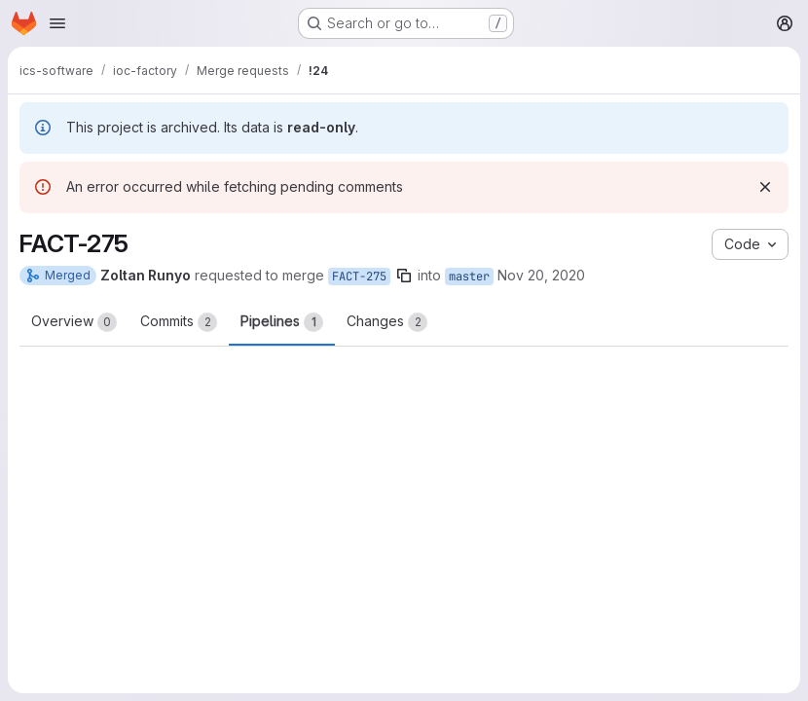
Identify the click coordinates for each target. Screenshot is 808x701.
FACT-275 (359, 276)
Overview (74, 322)
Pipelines (281, 322)
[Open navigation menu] (57, 23)
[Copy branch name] (404, 275)
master (469, 276)
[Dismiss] (765, 187)
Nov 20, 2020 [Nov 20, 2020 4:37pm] (541, 275)
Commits (178, 322)
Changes (387, 322)
